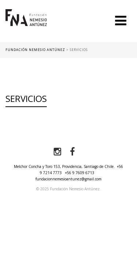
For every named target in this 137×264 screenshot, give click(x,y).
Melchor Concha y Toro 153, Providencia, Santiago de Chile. (64, 166)
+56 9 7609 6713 (79, 172)
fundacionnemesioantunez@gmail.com (68, 179)
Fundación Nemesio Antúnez (26, 25)
